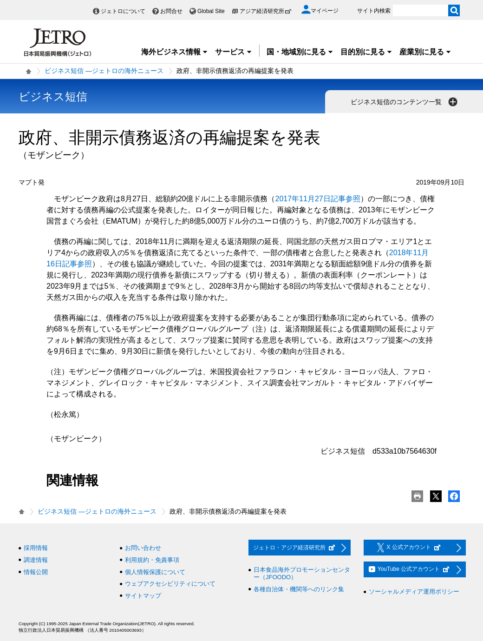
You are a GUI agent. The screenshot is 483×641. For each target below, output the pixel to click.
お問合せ (171, 11)
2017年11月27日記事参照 (317, 199)
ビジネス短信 (53, 96)
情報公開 (36, 571)
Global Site (211, 11)
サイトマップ (143, 595)
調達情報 (36, 559)
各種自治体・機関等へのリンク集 (299, 589)
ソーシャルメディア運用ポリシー (414, 591)
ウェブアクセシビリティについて (170, 583)
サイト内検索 (374, 10)
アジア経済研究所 (266, 11)
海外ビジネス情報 (174, 52)
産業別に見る (425, 52)
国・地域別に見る (300, 52)
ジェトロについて (123, 11)
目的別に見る (366, 52)
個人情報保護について (155, 571)
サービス (233, 52)
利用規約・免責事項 (152, 559)
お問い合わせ (143, 547)
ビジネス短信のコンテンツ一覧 (405, 102)
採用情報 (36, 547)
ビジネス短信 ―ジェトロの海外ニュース (104, 70)
